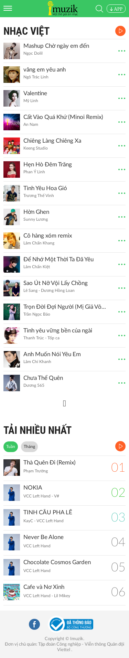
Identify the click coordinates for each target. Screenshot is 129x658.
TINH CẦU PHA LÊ (47, 512)
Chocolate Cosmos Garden (57, 562)
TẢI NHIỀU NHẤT (37, 430)
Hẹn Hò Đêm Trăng (47, 164)
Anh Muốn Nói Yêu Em (52, 354)
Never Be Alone (43, 537)
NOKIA (32, 488)
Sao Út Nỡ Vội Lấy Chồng (55, 283)
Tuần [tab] (10, 447)
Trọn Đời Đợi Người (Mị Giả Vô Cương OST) (64, 307)
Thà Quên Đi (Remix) (49, 462)
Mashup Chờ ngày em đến (56, 46)
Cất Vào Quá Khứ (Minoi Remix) (63, 117)
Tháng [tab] (29, 447)
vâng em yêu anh (44, 70)
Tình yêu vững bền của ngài (57, 330)
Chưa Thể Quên (43, 378)
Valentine (35, 93)
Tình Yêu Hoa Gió (45, 188)
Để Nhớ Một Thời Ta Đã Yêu (58, 259)
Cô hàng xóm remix (47, 236)
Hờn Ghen (36, 212)
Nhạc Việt (26, 31)
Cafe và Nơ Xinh (43, 587)
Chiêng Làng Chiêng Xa (52, 141)
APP (116, 9)
